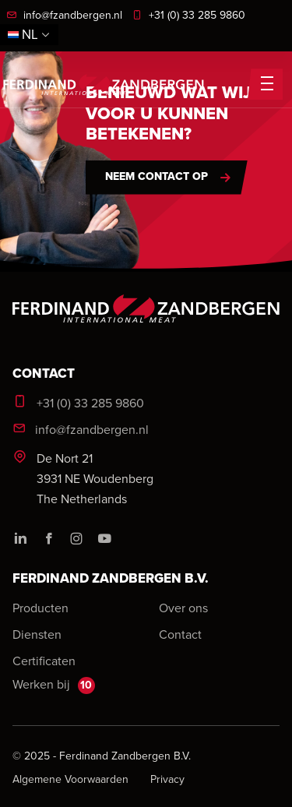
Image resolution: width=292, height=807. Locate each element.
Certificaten (44, 660)
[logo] (146, 320)
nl (29, 34)
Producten (40, 607)
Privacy (167, 779)
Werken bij (53, 684)
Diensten (37, 634)
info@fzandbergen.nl (64, 15)
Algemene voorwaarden (72, 779)
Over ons (183, 607)
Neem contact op (156, 176)
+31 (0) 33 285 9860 (188, 15)
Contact (180, 634)
